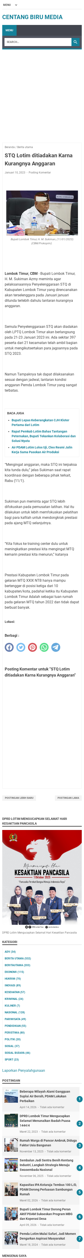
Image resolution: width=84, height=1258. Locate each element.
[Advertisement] (42, 94)
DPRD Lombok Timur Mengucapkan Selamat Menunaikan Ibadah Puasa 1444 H (45, 1120)
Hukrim (13, 978)
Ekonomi (14, 972)
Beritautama (17, 965)
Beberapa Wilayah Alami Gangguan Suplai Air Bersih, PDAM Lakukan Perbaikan (45, 1096)
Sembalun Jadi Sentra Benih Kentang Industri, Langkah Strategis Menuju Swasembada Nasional (46, 1164)
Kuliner (12, 1005)
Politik (13, 1039)
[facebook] (9, 647)
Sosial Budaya (17, 1052)
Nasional (15, 1012)
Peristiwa (15, 1032)
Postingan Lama (68, 798)
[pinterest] (32, 647)
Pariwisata (15, 1019)
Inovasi (13, 985)
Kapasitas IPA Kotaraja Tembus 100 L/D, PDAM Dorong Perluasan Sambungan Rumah (48, 1189)
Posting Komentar (40, 172)
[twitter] (20, 647)
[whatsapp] (44, 647)
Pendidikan (15, 1025)
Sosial (12, 1046)
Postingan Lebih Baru (19, 798)
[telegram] (55, 647)
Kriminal (14, 999)
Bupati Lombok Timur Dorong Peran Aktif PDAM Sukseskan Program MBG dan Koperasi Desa (46, 1213)
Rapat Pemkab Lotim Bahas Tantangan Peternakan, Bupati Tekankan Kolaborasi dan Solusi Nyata (44, 436)
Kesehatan (15, 992)
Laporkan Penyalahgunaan (23, 1070)
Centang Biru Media (32, 17)
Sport (12, 1059)
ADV (10, 951)
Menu (9, 30)
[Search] (37, 42)
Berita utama (18, 958)
